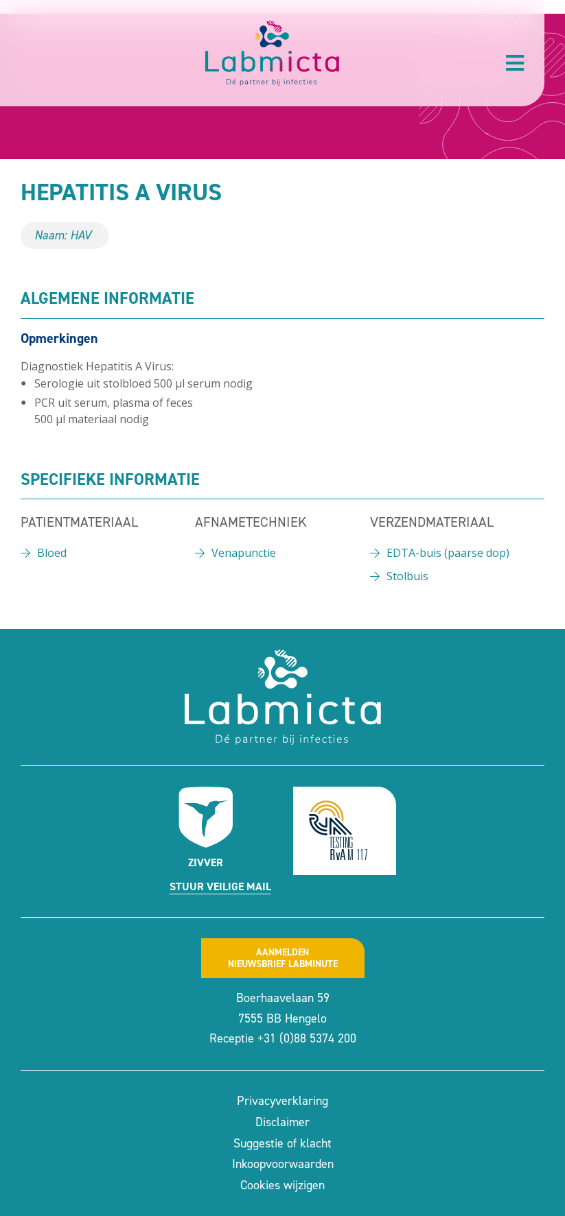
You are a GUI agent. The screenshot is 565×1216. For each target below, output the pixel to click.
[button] (515, 63)
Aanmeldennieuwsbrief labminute (283, 958)
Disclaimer (282, 1122)
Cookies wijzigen (282, 1185)
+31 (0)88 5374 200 (306, 1038)
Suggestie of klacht (282, 1143)
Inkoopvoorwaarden (283, 1164)
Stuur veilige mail (220, 886)
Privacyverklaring (282, 1101)
